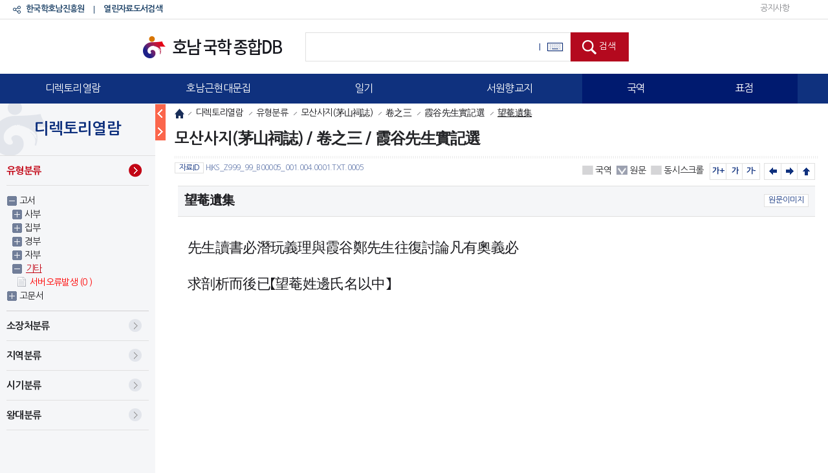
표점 (744, 88)
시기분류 (23, 385)
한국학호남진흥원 (55, 9)
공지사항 (774, 8)
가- (751, 171)
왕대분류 (23, 415)
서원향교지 (509, 88)
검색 (607, 45)
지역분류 (23, 355)
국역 (636, 88)
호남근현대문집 (218, 88)
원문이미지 (786, 200)
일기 (363, 88)
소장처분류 (28, 326)
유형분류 (23, 170)
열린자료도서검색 (133, 9)
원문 (637, 170)
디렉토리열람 (73, 88)
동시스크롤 (684, 170)
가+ (718, 171)
